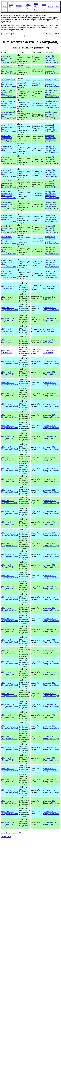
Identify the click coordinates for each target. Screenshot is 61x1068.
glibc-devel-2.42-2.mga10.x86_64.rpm (51, 319)
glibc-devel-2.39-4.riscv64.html (7, 352)
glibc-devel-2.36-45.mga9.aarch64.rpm (51, 555)
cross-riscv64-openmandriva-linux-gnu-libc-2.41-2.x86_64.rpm (52, 250)
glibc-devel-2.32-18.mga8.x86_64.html (9, 738)
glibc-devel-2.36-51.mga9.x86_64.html (9, 502)
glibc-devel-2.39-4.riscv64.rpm (49, 352)
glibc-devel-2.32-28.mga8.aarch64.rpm (51, 620)
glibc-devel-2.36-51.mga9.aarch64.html (9, 491)
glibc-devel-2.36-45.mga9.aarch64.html (9, 555)
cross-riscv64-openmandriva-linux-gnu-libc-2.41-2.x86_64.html (8, 250)
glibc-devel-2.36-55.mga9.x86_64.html (9, 416)
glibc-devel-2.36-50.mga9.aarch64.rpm (51, 512)
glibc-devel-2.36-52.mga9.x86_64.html (9, 480)
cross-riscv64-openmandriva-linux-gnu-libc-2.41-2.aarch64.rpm (52, 240)
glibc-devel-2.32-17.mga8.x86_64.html (9, 759)
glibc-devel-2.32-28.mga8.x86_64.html (9, 630)
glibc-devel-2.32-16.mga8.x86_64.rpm (51, 780)
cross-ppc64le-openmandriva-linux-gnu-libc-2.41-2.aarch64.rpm (52, 195)
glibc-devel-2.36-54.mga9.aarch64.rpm (51, 427)
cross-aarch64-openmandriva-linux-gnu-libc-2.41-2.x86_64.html (8, 70)
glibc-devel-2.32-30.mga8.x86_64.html (9, 609)
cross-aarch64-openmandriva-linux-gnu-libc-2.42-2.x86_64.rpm (52, 59)
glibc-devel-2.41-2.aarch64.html (7, 330)
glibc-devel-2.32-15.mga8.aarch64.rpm (51, 791)
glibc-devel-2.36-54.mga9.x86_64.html (9, 437)
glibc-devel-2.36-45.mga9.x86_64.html (9, 566)
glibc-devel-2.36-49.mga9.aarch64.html (9, 534)
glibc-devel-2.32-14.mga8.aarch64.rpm (51, 813)
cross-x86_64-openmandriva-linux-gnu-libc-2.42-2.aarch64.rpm (52, 264)
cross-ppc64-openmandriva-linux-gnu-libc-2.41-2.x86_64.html (8, 160)
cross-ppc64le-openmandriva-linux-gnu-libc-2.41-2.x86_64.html (8, 205)
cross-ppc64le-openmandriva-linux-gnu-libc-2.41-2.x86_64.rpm (52, 205)
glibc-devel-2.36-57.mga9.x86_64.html (9, 373)
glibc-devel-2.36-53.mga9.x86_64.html (9, 459)
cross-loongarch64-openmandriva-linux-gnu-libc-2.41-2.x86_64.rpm (52, 115)
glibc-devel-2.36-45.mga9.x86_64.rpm (51, 566)
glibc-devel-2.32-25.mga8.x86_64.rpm (51, 652)
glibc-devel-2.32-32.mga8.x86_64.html (9, 587)
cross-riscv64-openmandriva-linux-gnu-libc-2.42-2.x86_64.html (8, 229)
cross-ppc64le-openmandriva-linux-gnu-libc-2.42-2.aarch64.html (8, 173)
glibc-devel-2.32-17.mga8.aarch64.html (9, 748)
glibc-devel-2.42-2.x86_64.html (7, 298)
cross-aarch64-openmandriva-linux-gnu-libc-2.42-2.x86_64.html (8, 59)
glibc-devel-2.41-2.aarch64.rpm (49, 330)
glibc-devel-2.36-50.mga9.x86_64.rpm (51, 523)
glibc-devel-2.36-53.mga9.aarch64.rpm (51, 448)
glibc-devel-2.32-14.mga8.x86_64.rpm (51, 823)
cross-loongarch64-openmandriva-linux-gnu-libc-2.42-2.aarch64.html (8, 83)
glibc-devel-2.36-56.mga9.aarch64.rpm (51, 384)
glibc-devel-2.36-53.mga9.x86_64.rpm (51, 459)
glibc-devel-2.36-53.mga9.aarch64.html (9, 448)
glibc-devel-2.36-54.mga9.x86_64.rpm (51, 437)
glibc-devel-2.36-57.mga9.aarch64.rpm (51, 362)
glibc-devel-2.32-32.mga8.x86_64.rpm (51, 587)
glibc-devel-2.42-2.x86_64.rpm (49, 298)
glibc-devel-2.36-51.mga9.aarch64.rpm (51, 491)
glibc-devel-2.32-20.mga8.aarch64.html (9, 705)
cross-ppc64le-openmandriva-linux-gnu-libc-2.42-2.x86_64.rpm (52, 184)
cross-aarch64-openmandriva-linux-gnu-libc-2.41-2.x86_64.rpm (52, 70)
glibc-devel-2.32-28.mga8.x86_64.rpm (51, 630)
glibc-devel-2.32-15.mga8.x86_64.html (9, 802)
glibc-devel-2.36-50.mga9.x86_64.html (9, 523)
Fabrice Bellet (6, 837)
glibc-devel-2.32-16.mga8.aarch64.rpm (51, 770)
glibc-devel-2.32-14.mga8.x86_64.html (9, 823)
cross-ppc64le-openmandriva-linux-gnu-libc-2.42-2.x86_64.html (8, 184)
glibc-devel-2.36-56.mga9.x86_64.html (9, 394)
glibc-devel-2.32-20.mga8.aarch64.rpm (51, 705)
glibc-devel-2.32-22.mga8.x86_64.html (9, 695)
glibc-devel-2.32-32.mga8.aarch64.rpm (51, 577)
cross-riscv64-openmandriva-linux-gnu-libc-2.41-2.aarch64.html (8, 240)
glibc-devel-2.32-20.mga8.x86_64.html (9, 716)
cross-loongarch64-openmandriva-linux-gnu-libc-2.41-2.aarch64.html (8, 104)
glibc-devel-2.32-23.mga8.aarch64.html (9, 663)
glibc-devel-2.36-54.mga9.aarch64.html (9, 427)
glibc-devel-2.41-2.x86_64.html (7, 341)
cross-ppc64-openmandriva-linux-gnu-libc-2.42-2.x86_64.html (8, 139)
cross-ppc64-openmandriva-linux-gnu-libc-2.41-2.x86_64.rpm (52, 160)
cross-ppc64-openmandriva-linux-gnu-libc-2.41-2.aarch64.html (8, 149)
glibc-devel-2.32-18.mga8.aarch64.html (9, 727)
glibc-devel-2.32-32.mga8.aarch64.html (9, 577)
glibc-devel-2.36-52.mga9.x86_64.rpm (51, 480)
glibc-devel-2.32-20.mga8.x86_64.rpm (51, 716)
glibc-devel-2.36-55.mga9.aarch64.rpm (51, 405)
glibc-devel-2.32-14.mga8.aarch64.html (9, 813)
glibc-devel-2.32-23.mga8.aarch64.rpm (51, 663)
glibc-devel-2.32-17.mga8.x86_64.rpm (51, 759)
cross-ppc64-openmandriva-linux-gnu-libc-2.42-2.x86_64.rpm (52, 139)
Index (5, 7)
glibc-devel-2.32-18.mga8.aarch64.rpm (51, 727)
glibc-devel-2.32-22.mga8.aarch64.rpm (51, 684)
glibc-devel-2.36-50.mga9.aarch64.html (9, 512)
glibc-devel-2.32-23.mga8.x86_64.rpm (51, 673)
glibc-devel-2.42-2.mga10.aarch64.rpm (51, 309)
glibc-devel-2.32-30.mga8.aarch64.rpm (51, 598)
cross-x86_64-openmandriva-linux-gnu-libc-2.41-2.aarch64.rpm (52, 274)
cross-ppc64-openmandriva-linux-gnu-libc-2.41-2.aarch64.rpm (52, 149)
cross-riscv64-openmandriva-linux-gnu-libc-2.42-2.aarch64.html (8, 218)
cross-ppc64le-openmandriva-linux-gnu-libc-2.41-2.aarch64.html (8, 195)
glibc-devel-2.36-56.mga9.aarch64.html (9, 384)
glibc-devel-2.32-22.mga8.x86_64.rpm (51, 695)
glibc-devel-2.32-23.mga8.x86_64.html (9, 673)
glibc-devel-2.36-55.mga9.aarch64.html (9, 405)
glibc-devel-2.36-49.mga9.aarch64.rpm (51, 534)
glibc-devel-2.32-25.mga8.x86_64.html (9, 652)
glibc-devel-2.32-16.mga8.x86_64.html (9, 780)
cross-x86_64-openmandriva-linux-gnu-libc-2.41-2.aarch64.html (8, 274)
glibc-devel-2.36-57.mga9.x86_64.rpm (51, 373)
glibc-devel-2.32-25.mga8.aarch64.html (9, 641)
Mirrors (51, 7)
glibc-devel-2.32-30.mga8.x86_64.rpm (51, 609)
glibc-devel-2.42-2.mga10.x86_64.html (9, 319)
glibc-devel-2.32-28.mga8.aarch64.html (9, 620)
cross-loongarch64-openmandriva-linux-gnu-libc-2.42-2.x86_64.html (8, 94)
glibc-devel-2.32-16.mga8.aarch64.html (9, 770)
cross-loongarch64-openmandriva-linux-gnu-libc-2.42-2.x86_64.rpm (52, 94)
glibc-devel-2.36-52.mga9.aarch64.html (9, 470)
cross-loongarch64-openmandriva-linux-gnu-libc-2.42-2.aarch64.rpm (52, 83)
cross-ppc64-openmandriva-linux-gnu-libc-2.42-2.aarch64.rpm (52, 128)
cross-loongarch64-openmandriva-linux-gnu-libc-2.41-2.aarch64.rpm (52, 104)
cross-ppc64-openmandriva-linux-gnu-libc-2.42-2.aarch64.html (8, 128)
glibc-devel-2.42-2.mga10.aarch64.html (9, 309)
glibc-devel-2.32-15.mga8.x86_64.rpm (51, 802)
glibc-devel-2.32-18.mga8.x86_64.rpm (51, 738)
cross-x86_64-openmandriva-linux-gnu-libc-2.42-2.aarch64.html (8, 264)
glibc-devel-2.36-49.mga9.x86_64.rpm (51, 545)
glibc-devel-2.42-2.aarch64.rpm (49, 287)
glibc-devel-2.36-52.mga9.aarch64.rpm (51, 470)
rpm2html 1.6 (16, 833)
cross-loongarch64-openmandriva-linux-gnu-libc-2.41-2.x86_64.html (8, 115)
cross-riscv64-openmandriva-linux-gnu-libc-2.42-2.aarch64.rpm (52, 218)
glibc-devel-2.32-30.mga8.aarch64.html (9, 598)
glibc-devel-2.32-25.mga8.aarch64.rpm (51, 641)
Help (57, 7)
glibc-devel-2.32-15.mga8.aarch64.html (9, 791)
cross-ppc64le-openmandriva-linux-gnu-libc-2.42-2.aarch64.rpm (52, 173)
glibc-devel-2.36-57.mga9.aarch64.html (9, 362)
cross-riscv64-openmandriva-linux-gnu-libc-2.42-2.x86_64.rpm (52, 229)
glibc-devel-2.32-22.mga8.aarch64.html (9, 684)
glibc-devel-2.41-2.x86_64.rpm (49, 341)
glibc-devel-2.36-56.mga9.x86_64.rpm (51, 394)
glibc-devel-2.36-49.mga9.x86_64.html (9, 545)
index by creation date (37, 7)
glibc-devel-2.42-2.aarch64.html (7, 287)
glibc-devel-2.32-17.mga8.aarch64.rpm (51, 748)
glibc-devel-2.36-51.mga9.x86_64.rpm (51, 502)
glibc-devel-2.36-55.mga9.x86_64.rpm (51, 416)
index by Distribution (20, 7)
